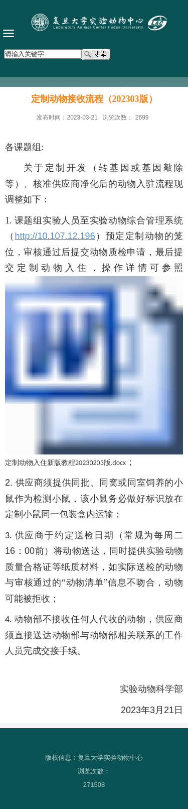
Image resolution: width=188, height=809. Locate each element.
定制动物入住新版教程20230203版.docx (65, 462)
